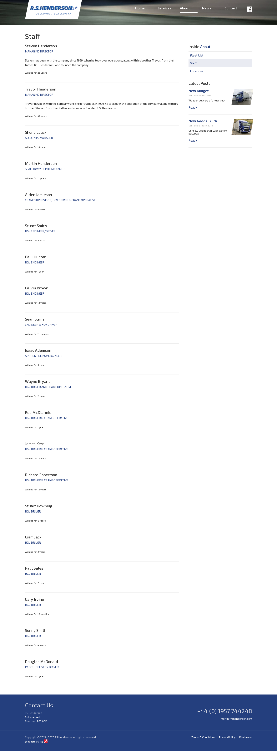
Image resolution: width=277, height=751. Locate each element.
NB (43, 741)
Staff (193, 63)
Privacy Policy (227, 737)
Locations (197, 71)
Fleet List (196, 55)
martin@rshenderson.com (236, 718)
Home (140, 8)
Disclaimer (245, 737)
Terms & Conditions (203, 737)
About (185, 8)
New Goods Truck (203, 121)
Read (193, 107)
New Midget (199, 91)
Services (164, 8)
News (206, 8)
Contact (230, 8)
